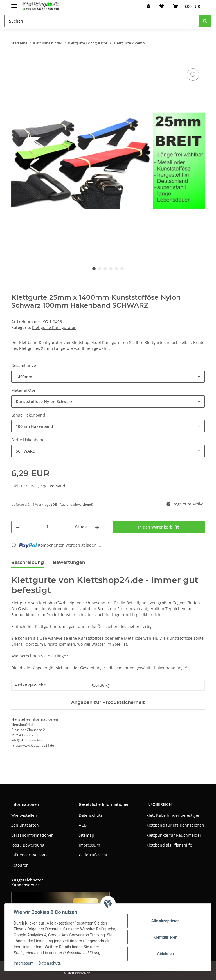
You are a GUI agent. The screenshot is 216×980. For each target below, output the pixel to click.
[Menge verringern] (18, 527)
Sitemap (86, 835)
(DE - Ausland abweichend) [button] (72, 504)
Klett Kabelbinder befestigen (173, 815)
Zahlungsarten (25, 825)
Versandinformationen (32, 835)
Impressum (89, 845)
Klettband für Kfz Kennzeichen (175, 825)
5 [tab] (116, 268)
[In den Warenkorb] (15, 61)
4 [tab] (110, 268)
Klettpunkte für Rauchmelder (173, 835)
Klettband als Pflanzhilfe (169, 845)
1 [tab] (94, 268)
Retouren (20, 865)
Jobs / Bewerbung (27, 845)
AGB (83, 825)
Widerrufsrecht (93, 855)
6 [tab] (122, 268)
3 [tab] (105, 268)
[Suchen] (101, 21)
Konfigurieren (165, 937)
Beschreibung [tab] (27, 562)
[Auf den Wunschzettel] (193, 74)
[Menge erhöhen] (97, 527)
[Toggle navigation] (14, 3)
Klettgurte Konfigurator (54, 327)
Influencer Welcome (30, 855)
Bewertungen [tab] (69, 562)
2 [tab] (99, 268)
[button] (148, 6)
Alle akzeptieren (165, 921)
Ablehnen (165, 953)
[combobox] (108, 377)
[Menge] (47, 527)
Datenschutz (90, 815)
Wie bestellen (24, 815)
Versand (57, 486)
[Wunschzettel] (161, 6)
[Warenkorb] (186, 6)
